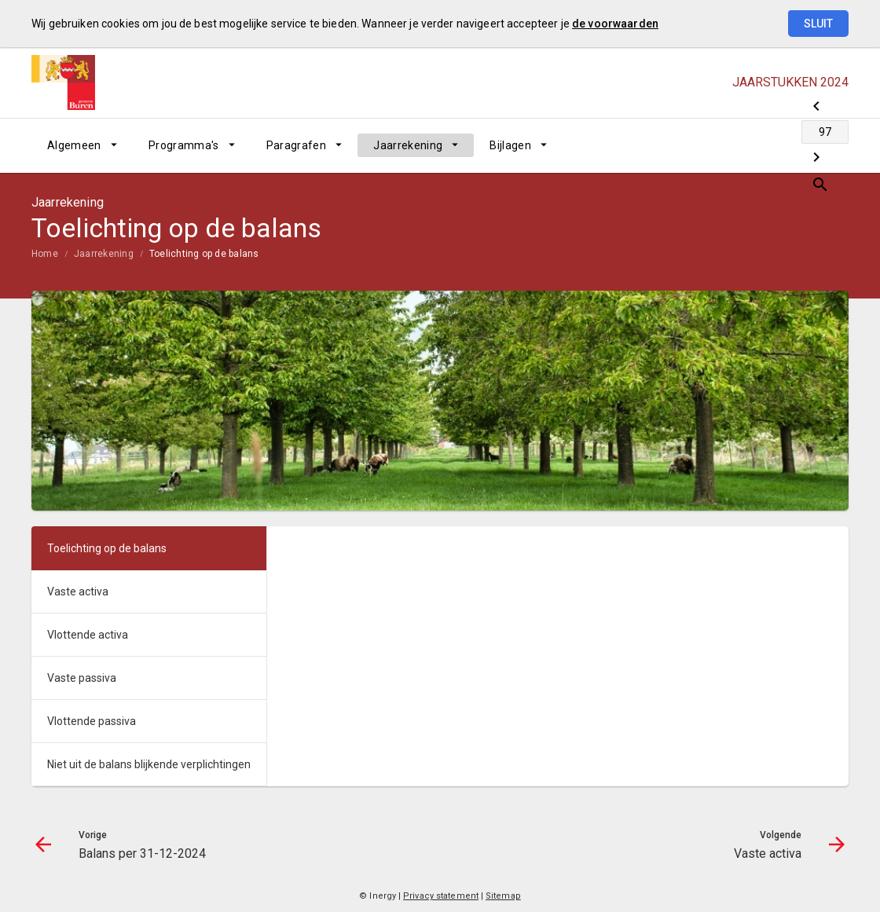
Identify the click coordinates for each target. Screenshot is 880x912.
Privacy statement (440, 896)
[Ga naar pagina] (754, 145)
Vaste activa (77, 591)
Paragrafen (296, 145)
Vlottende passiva (91, 721)
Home (44, 253)
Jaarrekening (407, 145)
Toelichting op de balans (204, 253)
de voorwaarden (615, 23)
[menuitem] (82, 145)
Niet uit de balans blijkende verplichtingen (149, 764)
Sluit (818, 23)
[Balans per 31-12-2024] (713, 145)
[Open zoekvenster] (831, 145)
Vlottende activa (87, 634)
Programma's (183, 145)
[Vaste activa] (795, 145)
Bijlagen (510, 145)
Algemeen (74, 145)
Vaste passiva (81, 678)
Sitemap (503, 896)
